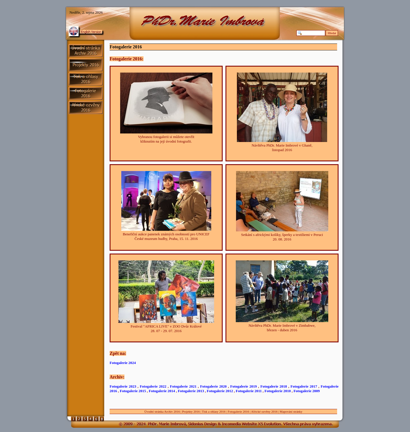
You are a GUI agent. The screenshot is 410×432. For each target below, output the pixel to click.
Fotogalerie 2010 (278, 391)
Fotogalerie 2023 (123, 386)
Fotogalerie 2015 (133, 391)
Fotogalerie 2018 (273, 386)
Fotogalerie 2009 (307, 391)
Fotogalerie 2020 (213, 386)
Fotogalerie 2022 (153, 386)
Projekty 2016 (191, 411)
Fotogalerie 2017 (303, 386)
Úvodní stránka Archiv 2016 (162, 411)
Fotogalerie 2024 (123, 363)
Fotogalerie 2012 (220, 391)
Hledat (332, 33)
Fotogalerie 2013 (191, 391)
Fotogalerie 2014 (162, 391)
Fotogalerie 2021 (183, 386)
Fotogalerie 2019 (243, 386)
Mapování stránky (291, 411)
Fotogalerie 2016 (238, 411)
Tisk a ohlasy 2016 (214, 411)
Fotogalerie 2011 (249, 391)
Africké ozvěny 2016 (264, 411)
